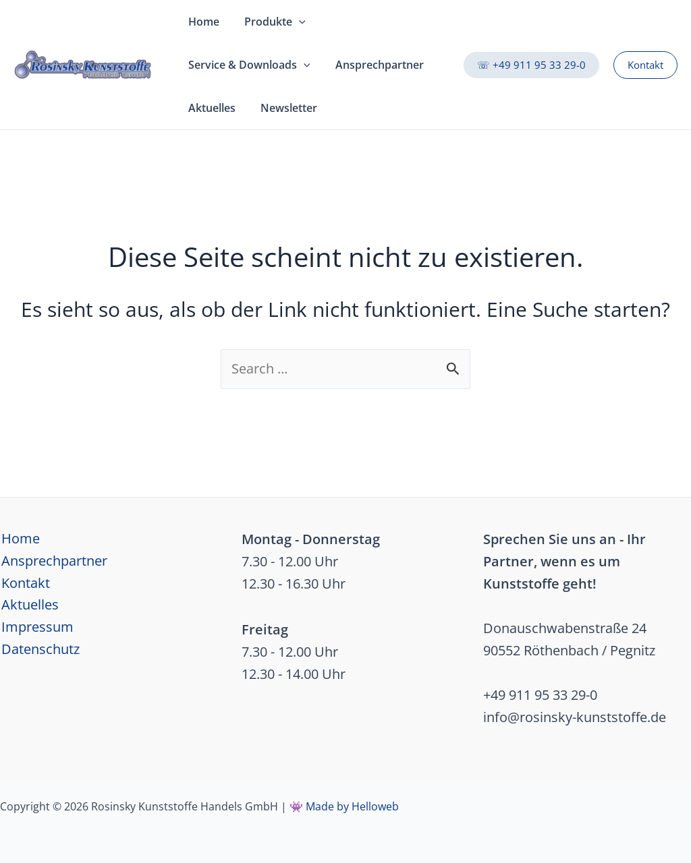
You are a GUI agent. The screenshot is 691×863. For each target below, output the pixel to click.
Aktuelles (28, 606)
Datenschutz (39, 650)
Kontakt (24, 583)
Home (19, 539)
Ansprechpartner (53, 561)
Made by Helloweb (352, 806)
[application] (293, 21)
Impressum (36, 628)
